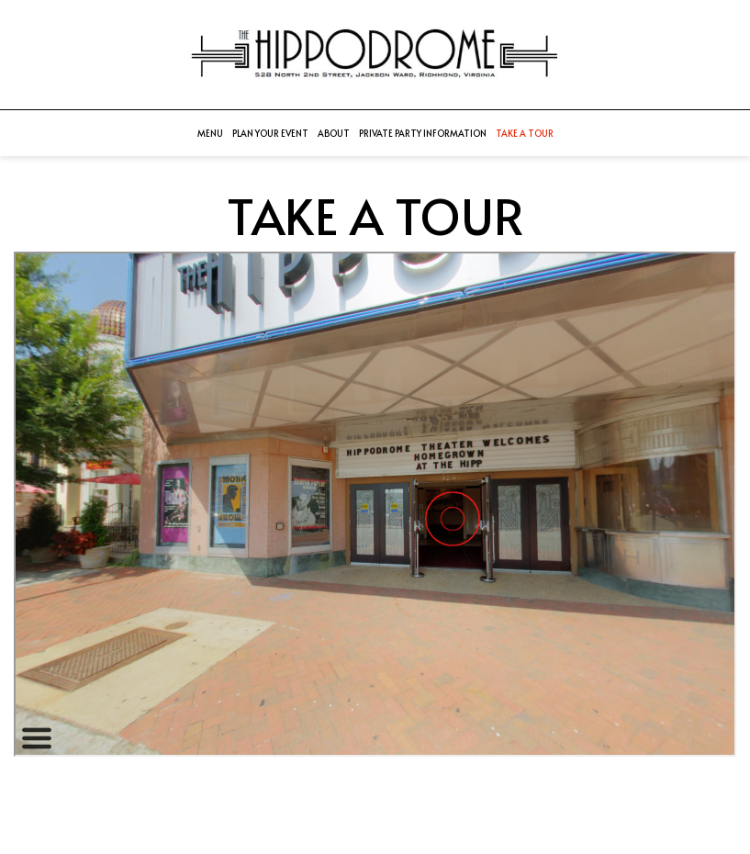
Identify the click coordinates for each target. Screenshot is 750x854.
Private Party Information (423, 133)
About (334, 133)
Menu (210, 133)
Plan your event (270, 133)
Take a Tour (525, 133)
